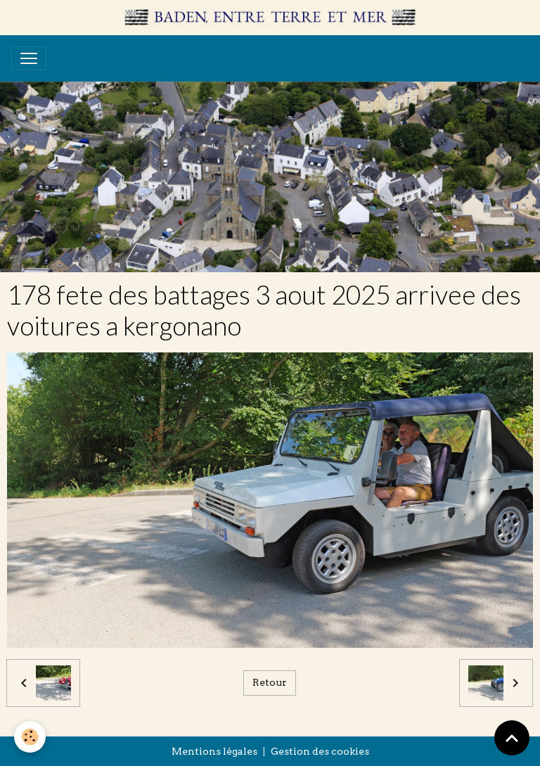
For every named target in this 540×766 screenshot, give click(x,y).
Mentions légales (214, 751)
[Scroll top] (511, 737)
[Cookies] (30, 737)
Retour (269, 682)
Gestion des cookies (320, 751)
